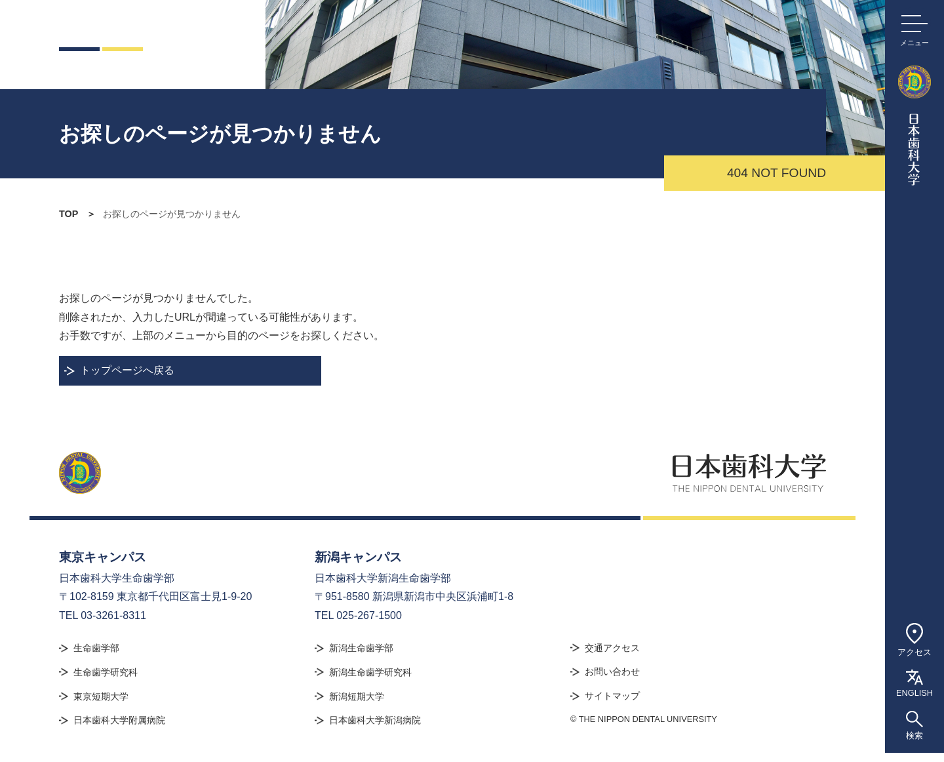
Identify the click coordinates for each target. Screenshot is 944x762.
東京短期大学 (100, 696)
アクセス (914, 632)
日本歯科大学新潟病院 (375, 720)
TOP (68, 214)
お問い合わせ (612, 671)
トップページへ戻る (127, 370)
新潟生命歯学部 (361, 648)
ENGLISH (914, 675)
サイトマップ (612, 696)
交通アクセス (612, 648)
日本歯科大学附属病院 (119, 720)
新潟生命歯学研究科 (370, 672)
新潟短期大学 (356, 696)
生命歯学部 (96, 648)
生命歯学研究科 (105, 672)
